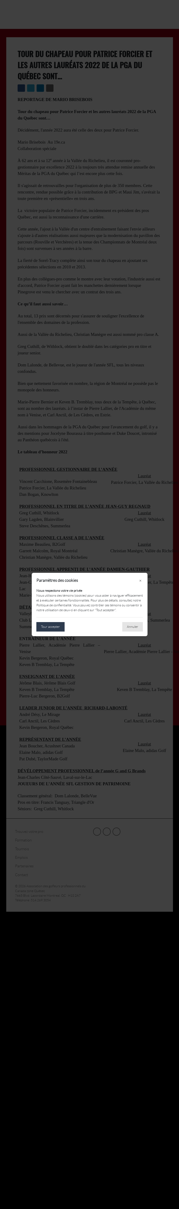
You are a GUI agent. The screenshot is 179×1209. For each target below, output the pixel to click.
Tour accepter (50, 627)
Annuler (132, 627)
